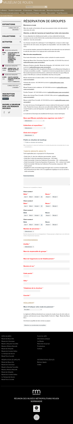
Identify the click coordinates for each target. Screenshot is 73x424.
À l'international (27, 10)
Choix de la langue (30, 132)
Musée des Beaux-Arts (7, 338)
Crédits (39, 364)
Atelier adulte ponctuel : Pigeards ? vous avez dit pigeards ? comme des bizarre (14, 57)
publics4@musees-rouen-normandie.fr (34, 62)
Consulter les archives (13, 28)
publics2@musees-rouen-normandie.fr (40, 67)
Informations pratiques (43, 338)
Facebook (4, 113)
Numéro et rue (29, 266)
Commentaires (28, 176)
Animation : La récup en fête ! (13, 69)
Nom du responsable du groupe (35, 251)
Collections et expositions (33, 125)
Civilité (26, 244)
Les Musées (40, 341)
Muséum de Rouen (18, 2)
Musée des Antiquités (7, 348)
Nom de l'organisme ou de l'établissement (39, 259)
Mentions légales (42, 362)
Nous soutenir (51, 13)
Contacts (43, 13)
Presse (22, 13)
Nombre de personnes (31, 229)
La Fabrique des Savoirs (8, 353)
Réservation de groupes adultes (55, 10)
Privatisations (41, 346)
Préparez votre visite (39, 10)
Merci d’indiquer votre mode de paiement (38, 307)
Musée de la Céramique (8, 341)
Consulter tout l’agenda (12, 86)
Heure (48, 194)
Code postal (28, 273)
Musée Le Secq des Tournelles (9, 343)
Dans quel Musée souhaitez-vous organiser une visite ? (43, 118)
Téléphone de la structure (33, 288)
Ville (25, 281)
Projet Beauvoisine (62, 13)
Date (25, 194)
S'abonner (5, 98)
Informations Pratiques (32, 13)
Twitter (9, 113)
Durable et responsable (15, 10)
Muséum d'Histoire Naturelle (9, 346)
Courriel (26, 295)
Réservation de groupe (43, 343)
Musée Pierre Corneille (7, 356)
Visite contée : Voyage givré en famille (14, 79)
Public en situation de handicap (34, 140)
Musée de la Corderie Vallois (9, 351)
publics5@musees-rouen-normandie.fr (58, 92)
